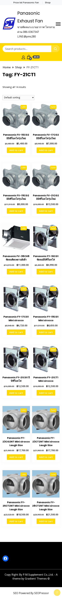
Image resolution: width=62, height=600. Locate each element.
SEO (15, 593)
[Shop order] (18, 97)
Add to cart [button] (16, 150)
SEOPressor (41, 593)
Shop (48, 2)
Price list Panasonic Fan (26, 2)
